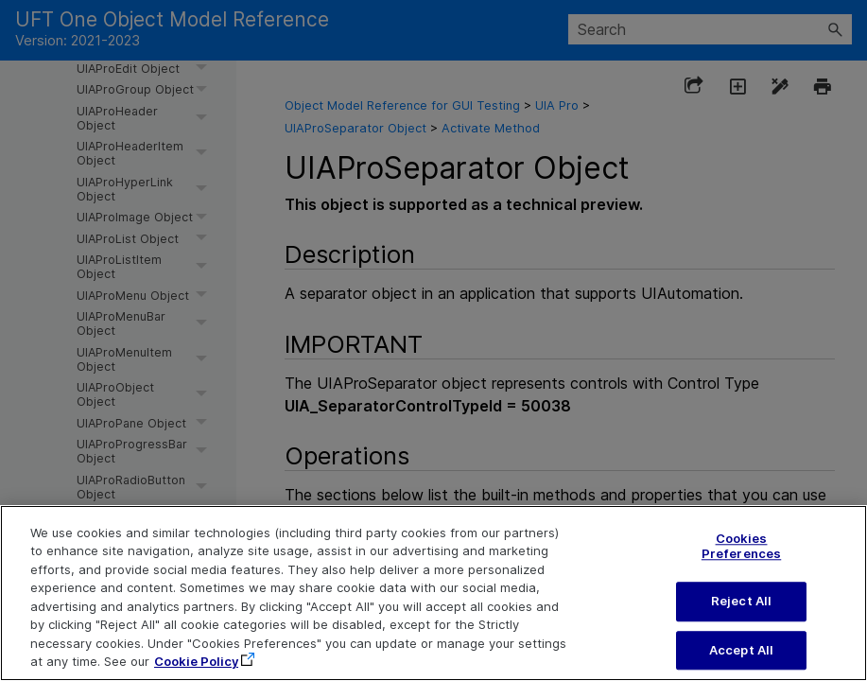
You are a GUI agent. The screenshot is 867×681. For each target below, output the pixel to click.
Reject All (741, 611)
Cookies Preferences (741, 556)
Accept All (741, 659)
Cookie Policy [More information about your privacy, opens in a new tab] (196, 671)
